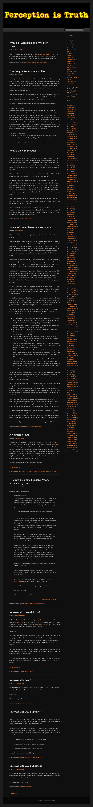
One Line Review (72, 77)
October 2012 (71, 179)
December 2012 (71, 175)
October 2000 (71, 402)
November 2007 (71, 291)
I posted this (41, 624)
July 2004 (70, 343)
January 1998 (71, 445)
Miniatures (70, 71)
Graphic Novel (71, 59)
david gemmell (27, 603)
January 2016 (71, 136)
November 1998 (71, 439)
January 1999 (71, 435)
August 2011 (70, 205)
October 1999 (71, 421)
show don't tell (33, 757)
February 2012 (71, 193)
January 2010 (71, 242)
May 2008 (70, 281)
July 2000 (70, 408)
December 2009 (71, 244)
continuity (28, 471)
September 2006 (71, 308)
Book (68, 46)
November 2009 (71, 246)
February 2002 (71, 378)
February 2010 (71, 240)
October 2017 (71, 125)
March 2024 (70, 113)
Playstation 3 (71, 83)
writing (31, 671)
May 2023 (70, 115)
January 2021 (71, 119)
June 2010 (70, 232)
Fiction (16, 62)
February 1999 (71, 433)
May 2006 (70, 316)
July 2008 (70, 277)
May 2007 (70, 302)
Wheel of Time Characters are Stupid (30, 227)
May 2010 (70, 234)
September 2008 (71, 273)
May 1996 (70, 453)
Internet (69, 63)
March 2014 (70, 156)
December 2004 (71, 339)
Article (69, 42)
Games (69, 57)
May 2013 (70, 168)
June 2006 (70, 314)
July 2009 (70, 253)
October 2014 (71, 148)
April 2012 (70, 189)
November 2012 (71, 177)
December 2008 (71, 267)
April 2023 (70, 117)
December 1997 (71, 447)
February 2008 (71, 287)
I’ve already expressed (16, 165)
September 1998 (71, 441)
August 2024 (70, 109)
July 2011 (70, 207)
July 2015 (70, 140)
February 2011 (71, 216)
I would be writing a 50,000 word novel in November (40, 620)
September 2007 (71, 294)
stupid (32, 426)
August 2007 (70, 296)
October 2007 (71, 292)
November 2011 (71, 199)
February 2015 (71, 144)
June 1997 (70, 449)
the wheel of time (35, 62)
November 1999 (71, 419)
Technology (70, 91)
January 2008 (71, 289)
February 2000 (71, 414)
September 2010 (71, 226)
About (11, 30)
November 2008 (71, 269)
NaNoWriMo (20, 622)
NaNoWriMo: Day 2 (20, 680)
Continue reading (15, 467)
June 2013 (70, 166)
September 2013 (71, 160)
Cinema (69, 48)
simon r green (49, 471)
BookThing (55, 444)
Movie (69, 73)
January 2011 (71, 218)
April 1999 (70, 431)
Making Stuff (70, 67)
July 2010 (70, 230)
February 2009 (71, 263)
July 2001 (70, 388)
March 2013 (70, 171)
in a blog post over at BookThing (44, 54)
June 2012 (70, 185)
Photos (18, 30)
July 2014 (70, 152)
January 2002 (71, 380)
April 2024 (70, 111)
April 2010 (70, 236)
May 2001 (70, 392)
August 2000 (70, 406)
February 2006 (71, 322)
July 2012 (70, 183)
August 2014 (70, 150)
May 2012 (70, 187)
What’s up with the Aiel (22, 150)
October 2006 (71, 306)
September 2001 (71, 386)
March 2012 (70, 191)
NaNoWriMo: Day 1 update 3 (25, 711)
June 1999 (70, 427)
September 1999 (71, 423)
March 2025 (70, 107)
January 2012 (71, 195)
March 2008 (70, 285)
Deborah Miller (18, 595)
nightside (40, 471)
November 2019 (71, 123)
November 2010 (71, 222)
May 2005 (70, 337)
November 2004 (71, 341)
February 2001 (71, 394)
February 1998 (71, 443)
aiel (24, 218)
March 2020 (70, 121)
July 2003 (70, 357)
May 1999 (70, 429)
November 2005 (71, 328)
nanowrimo (26, 671)
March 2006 (70, 320)
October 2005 (71, 330)
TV (68, 93)
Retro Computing (72, 87)
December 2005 (71, 326)
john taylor (34, 471)
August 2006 (70, 310)
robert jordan (26, 62)
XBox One (70, 96)
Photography (71, 81)
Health (69, 61)
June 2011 (70, 209)
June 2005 (70, 335)
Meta (68, 69)
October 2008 (71, 271)
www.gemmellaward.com (49, 599)
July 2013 (70, 164)
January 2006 (71, 324)
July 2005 (70, 334)
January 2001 (71, 396)
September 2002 (71, 365)
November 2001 (71, 384)
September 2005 (71, 332)
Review (69, 89)
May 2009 (70, 257)
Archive (69, 40)
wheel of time (43, 62)
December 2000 (71, 398)
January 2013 (71, 173)
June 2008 (70, 279)
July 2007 (70, 298)
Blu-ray (69, 44)
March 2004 (70, 351)
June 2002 (70, 371)
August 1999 (70, 425)
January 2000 (71, 416)
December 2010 (71, 220)
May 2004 (70, 347)
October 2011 (71, 201)
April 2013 (70, 169)
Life (20, 471)
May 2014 (70, 154)
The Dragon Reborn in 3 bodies (27, 71)
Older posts (13, 793)
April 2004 (70, 349)
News (68, 75)
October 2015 (71, 138)
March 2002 (70, 377)
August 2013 (70, 162)
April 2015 (70, 142)
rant (44, 471)
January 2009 (71, 265)
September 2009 (71, 250)
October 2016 (71, 129)
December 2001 (71, 382)
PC (68, 79)
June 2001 (70, 390)
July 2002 (70, 369)
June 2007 (70, 300)
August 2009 (70, 252)
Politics (69, 85)
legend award (40, 603)
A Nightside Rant (19, 434)
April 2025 (70, 105)
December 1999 (71, 417)
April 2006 (70, 318)
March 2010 (70, 238)
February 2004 (71, 353)
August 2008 (70, 275)
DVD (68, 53)
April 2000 (70, 412)
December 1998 (71, 437)
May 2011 (70, 211)
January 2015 (71, 146)
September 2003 (71, 355)
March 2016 (70, 132)
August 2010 (70, 228)
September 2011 (71, 203)
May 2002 (70, 373)
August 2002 (70, 367)
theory (35, 142)
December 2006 (71, 304)
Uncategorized (71, 94)
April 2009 (70, 259)
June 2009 (70, 255)
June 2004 (70, 345)
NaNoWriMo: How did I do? (24, 612)
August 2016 (70, 130)
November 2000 (71, 400)
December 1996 (71, 451)
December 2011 (71, 197)
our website (24, 565)
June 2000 (70, 410)
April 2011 (70, 212)
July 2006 (70, 312)
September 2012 (71, 181)
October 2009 (71, 248)
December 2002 (71, 361)
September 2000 (71, 404)
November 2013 (71, 158)
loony (24, 142)
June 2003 (70, 359)
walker (56, 471)
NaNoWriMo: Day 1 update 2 (25, 765)
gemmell (33, 603)
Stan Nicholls (17, 590)
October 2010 (71, 224)
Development (71, 50)
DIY (68, 52)
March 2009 (70, 261)
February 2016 (71, 134)
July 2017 (70, 127)
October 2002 (71, 363)
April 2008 (70, 283)
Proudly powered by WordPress (46, 800)
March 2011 (70, 214)
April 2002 (70, 375)
